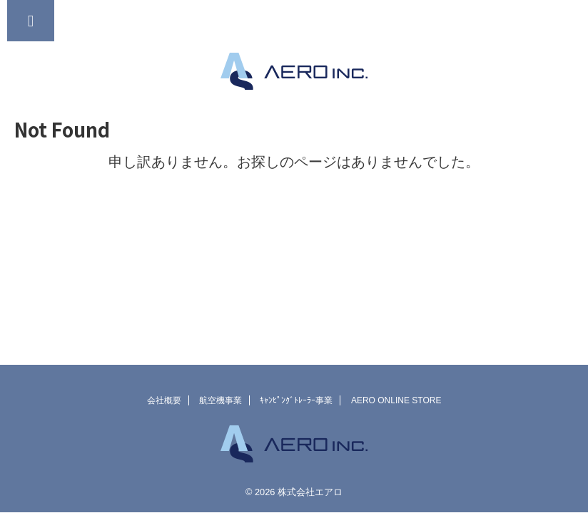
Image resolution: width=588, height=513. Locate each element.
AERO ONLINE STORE (396, 400)
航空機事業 (220, 400)
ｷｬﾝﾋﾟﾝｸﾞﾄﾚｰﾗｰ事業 (296, 400)
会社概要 (164, 400)
